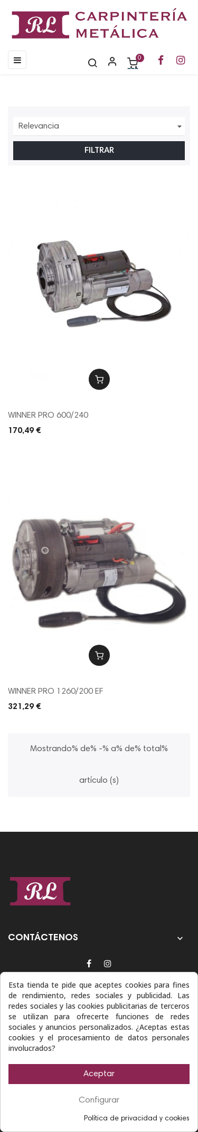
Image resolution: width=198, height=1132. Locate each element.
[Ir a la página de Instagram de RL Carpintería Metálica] (180, 61)
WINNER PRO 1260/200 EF (55, 691)
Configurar (99, 1100)
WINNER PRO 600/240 (48, 415)
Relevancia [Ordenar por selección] (101, 126)
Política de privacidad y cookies (137, 1119)
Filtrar (99, 150)
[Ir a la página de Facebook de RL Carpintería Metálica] (161, 61)
